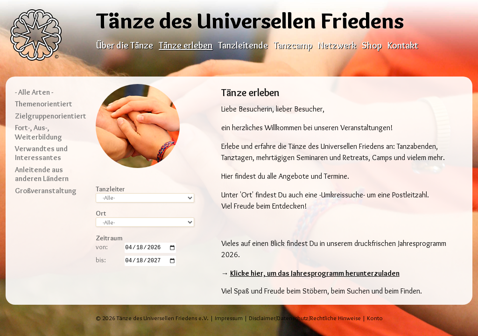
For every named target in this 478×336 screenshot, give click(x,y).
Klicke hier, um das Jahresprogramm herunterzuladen (315, 273)
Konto (375, 318)
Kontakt (402, 45)
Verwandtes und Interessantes (41, 153)
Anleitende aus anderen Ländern (42, 174)
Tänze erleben (185, 45)
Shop (372, 45)
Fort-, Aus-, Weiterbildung (38, 132)
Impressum (229, 318)
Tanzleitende (243, 45)
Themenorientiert (43, 103)
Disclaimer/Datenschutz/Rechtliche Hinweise (305, 318)
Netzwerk (337, 45)
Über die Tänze (124, 45)
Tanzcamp (293, 45)
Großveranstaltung (46, 190)
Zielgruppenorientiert (50, 116)
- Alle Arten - (34, 92)
